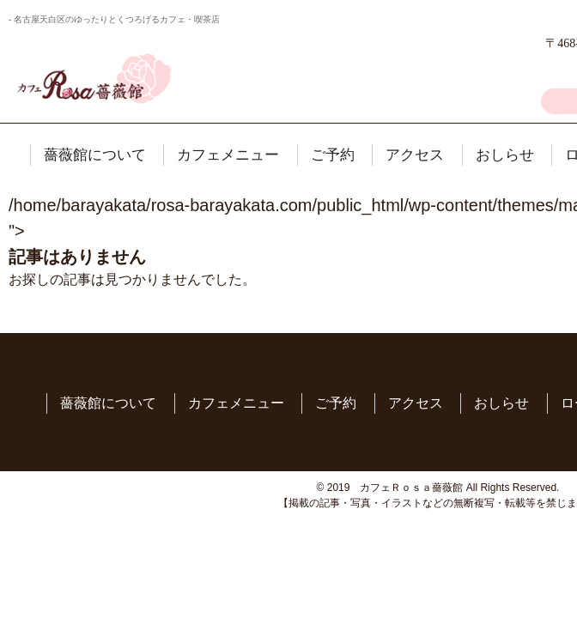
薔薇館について (95, 155)
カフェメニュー (228, 155)
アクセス (415, 155)
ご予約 (333, 155)
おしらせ (505, 155)
